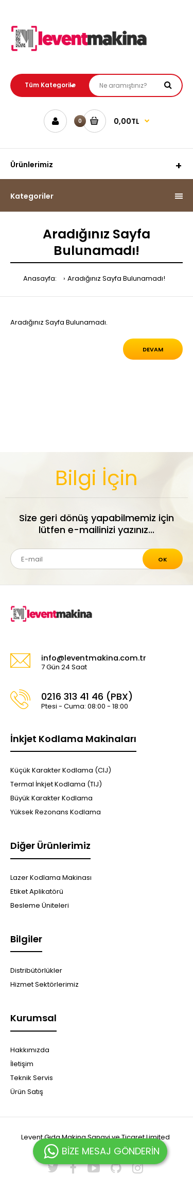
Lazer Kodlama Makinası (51, 877)
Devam (153, 349)
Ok (162, 559)
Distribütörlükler (36, 970)
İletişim (21, 1064)
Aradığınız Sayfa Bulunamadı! (116, 278)
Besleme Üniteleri (39, 905)
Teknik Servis (31, 1078)
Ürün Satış (26, 1092)
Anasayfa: (40, 278)
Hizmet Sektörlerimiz (44, 984)
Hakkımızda (29, 1050)
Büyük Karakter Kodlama (51, 798)
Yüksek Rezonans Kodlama (55, 812)
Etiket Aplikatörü (36, 891)
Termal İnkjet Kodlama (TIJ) (56, 784)
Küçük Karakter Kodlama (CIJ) (60, 770)
